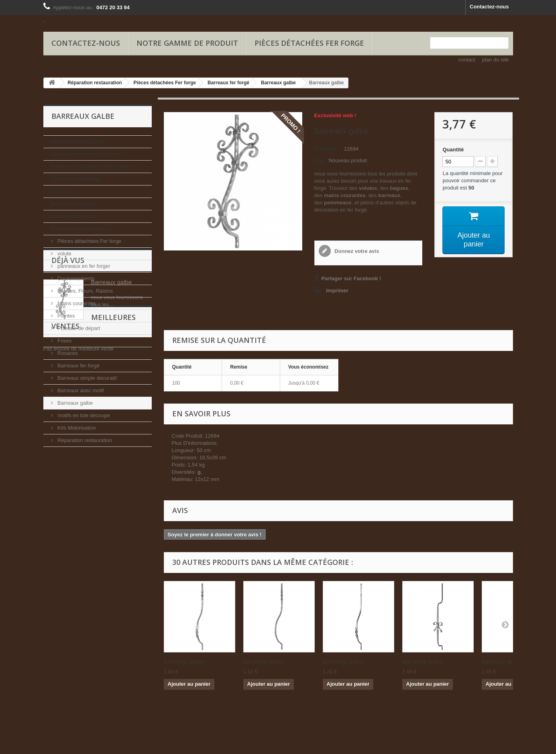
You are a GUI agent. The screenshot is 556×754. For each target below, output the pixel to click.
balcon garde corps (75, 216)
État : (321, 160)
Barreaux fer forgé (78, 366)
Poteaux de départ (78, 328)
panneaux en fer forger (83, 266)
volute (63, 254)
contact (466, 60)
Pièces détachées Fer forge (309, 43)
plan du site (495, 60)
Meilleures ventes (88, 554)
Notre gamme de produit (187, 43)
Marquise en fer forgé (77, 142)
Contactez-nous (489, 7)
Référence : (328, 149)
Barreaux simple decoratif (86, 378)
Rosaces (67, 353)
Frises (64, 341)
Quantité (453, 150)
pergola (60, 191)
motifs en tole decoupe (83, 415)
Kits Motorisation (76, 428)
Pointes (65, 316)
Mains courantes (76, 303)
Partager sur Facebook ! (351, 278)
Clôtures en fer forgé (76, 179)
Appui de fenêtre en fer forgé (86, 154)
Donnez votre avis (356, 251)
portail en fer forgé (74, 204)
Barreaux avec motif (80, 390)
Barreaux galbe (74, 403)
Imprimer (337, 290)
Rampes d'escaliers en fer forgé (90, 166)
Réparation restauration (80, 229)
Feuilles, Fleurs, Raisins (84, 291)
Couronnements (75, 278)
